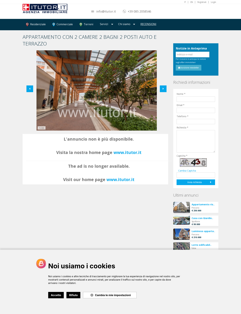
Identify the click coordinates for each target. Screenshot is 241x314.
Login (213, 2)
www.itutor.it (127, 152)
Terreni (86, 24)
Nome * (181, 93)
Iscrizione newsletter (188, 68)
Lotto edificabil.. (201, 244)
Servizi (104, 24)
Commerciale (62, 24)
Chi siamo (124, 24)
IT (185, 2)
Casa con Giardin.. (202, 218)
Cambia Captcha (187, 170)
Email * (180, 105)
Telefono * (182, 116)
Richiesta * (182, 127)
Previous (29, 88)
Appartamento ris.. (203, 204)
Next (163, 88)
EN (191, 2)
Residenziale (36, 24)
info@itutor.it (106, 11)
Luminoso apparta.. (203, 231)
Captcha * (182, 155)
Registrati (201, 2)
